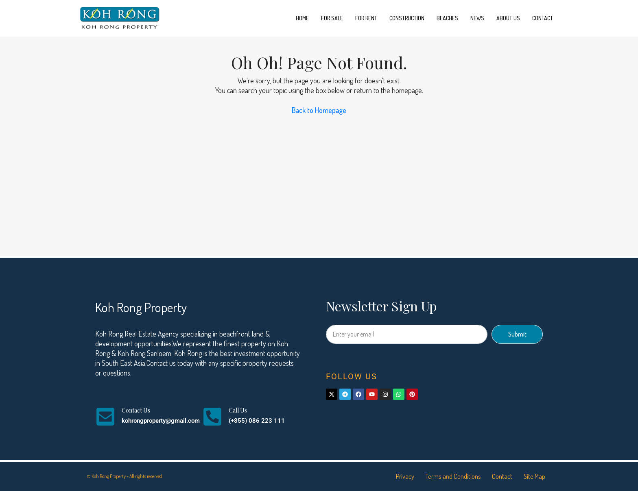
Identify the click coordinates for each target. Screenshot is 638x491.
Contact (542, 18)
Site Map (533, 476)
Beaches (447, 18)
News (477, 18)
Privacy (392, 476)
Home (302, 18)
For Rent (366, 18)
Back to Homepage (319, 110)
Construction (406, 18)
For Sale (332, 18)
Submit (517, 334)
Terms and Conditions (445, 476)
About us (508, 18)
